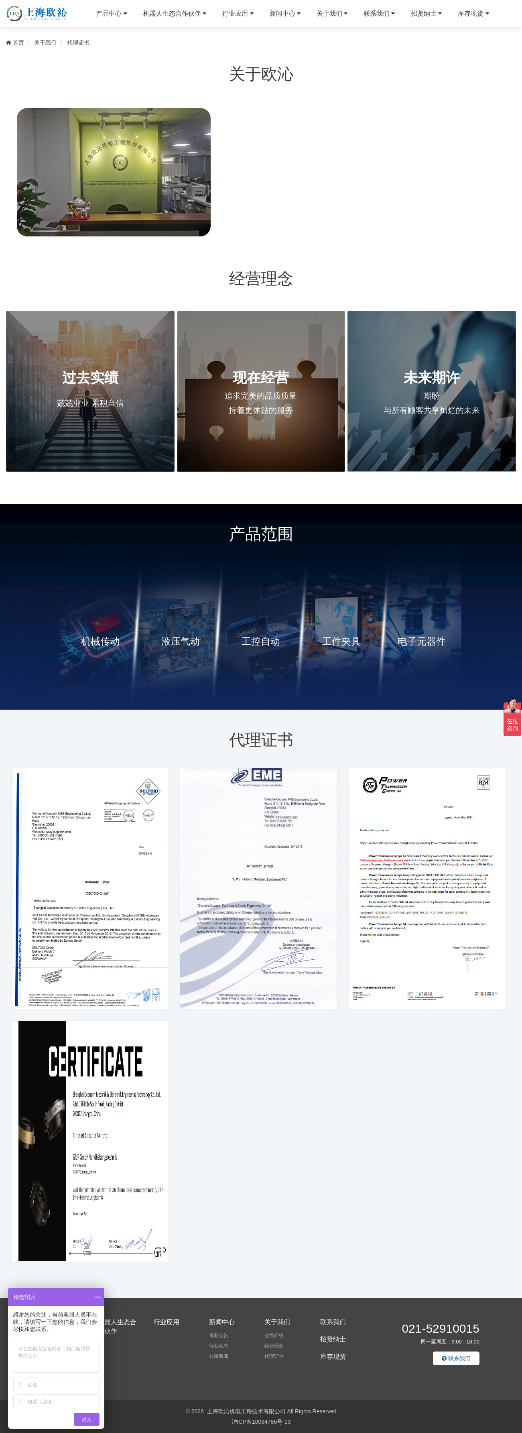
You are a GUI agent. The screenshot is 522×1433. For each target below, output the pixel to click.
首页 (15, 42)
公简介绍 (274, 1335)
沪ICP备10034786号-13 (261, 1422)
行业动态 (218, 1346)
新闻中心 (285, 13)
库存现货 (473, 13)
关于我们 (332, 13)
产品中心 (111, 13)
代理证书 (78, 42)
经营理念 (274, 1346)
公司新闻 (218, 1356)
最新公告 (218, 1335)
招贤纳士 (426, 13)
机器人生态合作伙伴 (174, 13)
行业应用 (237, 13)
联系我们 (379, 13)
